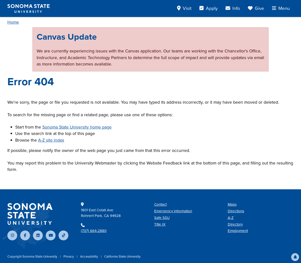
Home (13, 22)
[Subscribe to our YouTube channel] (51, 235)
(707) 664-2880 (93, 230)
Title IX (160, 224)
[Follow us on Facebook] (25, 235)
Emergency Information (173, 211)
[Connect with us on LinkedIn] (38, 235)
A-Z (231, 217)
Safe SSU (162, 217)
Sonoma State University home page (77, 127)
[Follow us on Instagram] (12, 235)
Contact (160, 204)
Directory (235, 224)
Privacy (69, 256)
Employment (238, 230)
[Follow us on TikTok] (63, 235)
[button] (295, 257)
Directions (236, 211)
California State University (122, 256)
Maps (232, 204)
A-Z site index (51, 140)
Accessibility (89, 256)
